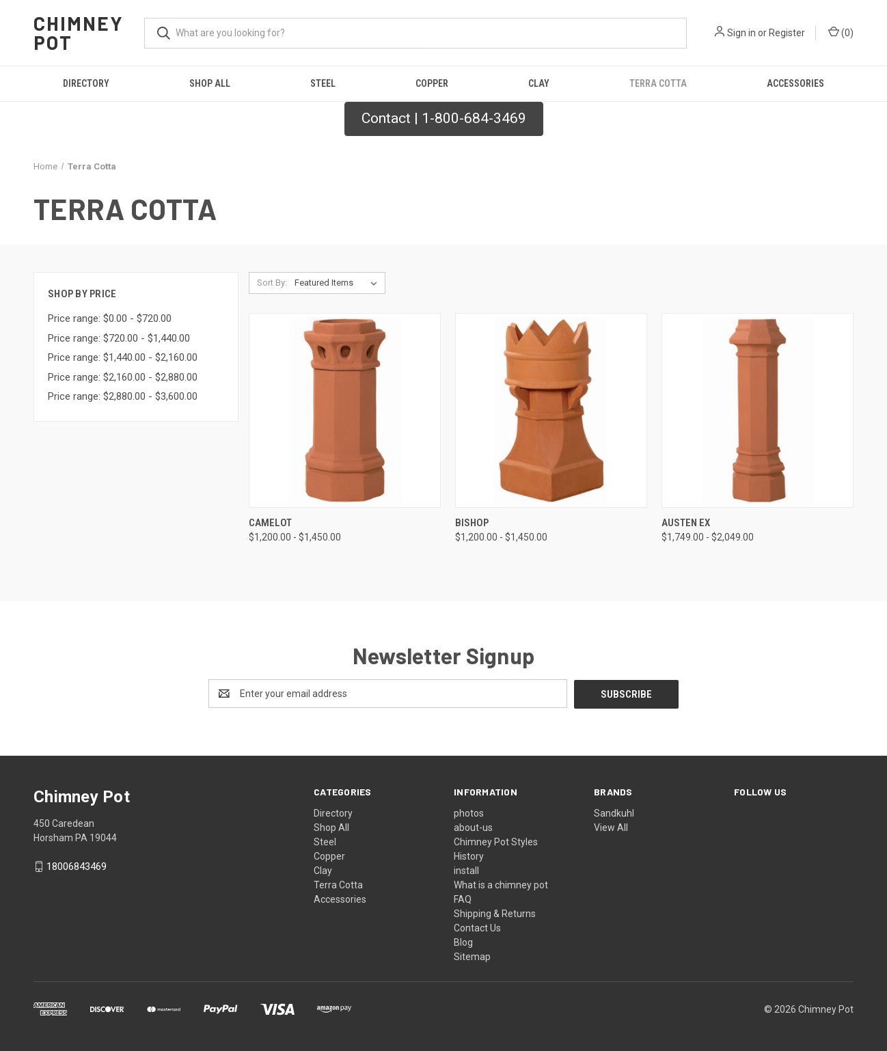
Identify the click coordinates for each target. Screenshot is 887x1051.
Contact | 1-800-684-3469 (443, 118)
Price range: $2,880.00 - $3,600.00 (122, 396)
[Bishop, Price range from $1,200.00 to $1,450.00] (551, 410)
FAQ (463, 898)
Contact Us (477, 927)
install (466, 869)
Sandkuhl (614, 812)
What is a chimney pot (501, 884)
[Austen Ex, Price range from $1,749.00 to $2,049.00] (757, 410)
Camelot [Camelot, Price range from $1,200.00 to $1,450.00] (270, 523)
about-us (473, 826)
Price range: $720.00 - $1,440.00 (119, 338)
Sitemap (472, 956)
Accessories (795, 83)
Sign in (741, 32)
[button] (443, 119)
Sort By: (272, 282)
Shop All (209, 83)
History (469, 855)
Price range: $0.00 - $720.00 (110, 318)
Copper (431, 83)
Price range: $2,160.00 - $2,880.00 (122, 377)
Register (787, 32)
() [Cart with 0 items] (841, 32)
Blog (463, 941)
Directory (86, 83)
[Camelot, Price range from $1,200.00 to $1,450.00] (344, 410)
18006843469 (76, 866)
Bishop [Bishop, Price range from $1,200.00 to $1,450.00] (472, 523)
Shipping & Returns (495, 912)
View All (611, 826)
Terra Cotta (658, 83)
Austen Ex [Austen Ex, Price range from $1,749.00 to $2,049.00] (685, 523)
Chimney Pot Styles (496, 841)
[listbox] (338, 283)
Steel (323, 83)
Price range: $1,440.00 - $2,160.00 (122, 357)
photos (469, 812)
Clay (538, 83)
